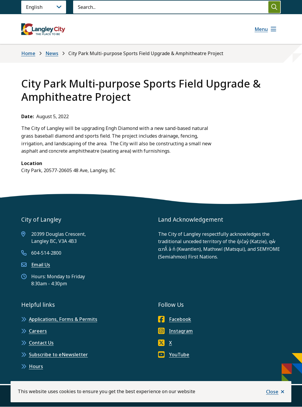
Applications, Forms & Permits (63, 319)
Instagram (175, 331)
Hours (36, 366)
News (51, 53)
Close (272, 391)
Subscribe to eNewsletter (58, 354)
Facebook (174, 319)
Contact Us (41, 343)
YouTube (173, 354)
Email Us (40, 264)
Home (28, 53)
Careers (38, 331)
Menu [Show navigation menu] (261, 29)
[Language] (43, 7)
